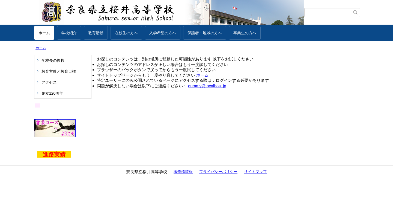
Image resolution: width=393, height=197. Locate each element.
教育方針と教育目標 (58, 71)
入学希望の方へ (162, 33)
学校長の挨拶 (52, 60)
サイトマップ (255, 171)
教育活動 (95, 33)
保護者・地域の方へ (204, 33)
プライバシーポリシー (218, 171)
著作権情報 (183, 171)
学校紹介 (69, 33)
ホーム (44, 33)
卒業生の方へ (244, 33)
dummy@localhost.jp (207, 85)
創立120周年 (52, 93)
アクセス (49, 82)
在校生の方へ (126, 33)
